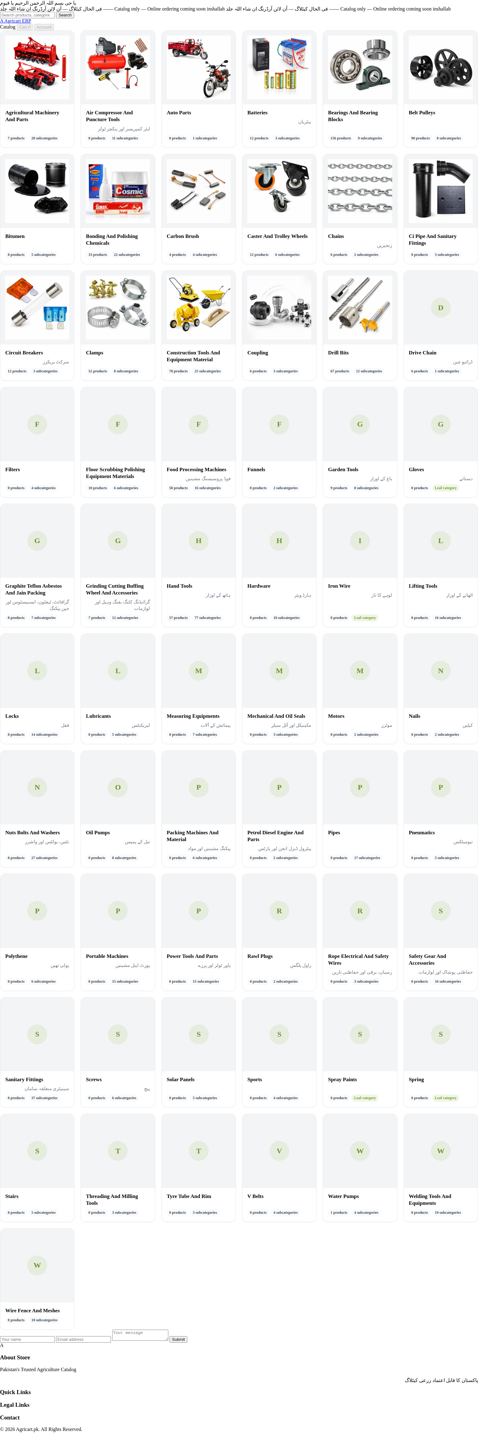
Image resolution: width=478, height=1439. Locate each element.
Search (65, 15)
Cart (24, 27)
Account (44, 27)
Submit (184, 1341)
